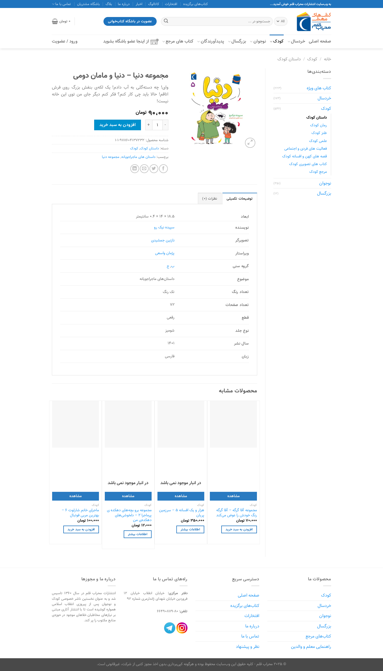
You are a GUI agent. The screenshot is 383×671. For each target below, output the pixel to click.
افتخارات (171, 4)
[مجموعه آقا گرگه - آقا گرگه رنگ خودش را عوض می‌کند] (233, 424)
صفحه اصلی (320, 41)
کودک (277, 41)
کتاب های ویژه (319, 88)
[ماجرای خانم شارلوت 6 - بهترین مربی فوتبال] (75, 424)
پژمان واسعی (164, 253)
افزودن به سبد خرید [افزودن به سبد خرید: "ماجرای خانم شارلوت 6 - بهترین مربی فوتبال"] (81, 529)
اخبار (139, 4)
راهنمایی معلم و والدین (311, 646)
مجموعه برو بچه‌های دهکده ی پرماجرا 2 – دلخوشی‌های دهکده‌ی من (129, 515)
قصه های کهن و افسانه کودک (304, 156)
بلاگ (109, 4)
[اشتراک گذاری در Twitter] (153, 168)
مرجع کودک (318, 171)
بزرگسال (237, 41)
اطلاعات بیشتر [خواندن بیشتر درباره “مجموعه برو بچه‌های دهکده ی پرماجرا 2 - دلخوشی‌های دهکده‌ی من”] (137, 534)
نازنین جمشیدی (162, 240)
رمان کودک (318, 125)
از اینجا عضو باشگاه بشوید (131, 41)
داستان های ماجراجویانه (138, 157)
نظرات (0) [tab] (209, 199)
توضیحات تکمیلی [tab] (240, 199)
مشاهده (233, 496)
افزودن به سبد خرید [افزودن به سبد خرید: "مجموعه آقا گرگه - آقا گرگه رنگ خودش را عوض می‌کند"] (239, 529)
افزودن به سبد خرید (117, 124)
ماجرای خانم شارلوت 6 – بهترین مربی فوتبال (80, 513)
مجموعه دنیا (110, 157)
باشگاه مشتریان (88, 4)
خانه (327, 59)
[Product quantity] (157, 125)
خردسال (296, 41)
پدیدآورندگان (210, 41)
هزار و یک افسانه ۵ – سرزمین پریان (181, 513)
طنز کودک (319, 132)
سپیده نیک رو (164, 227)
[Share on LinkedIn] (134, 168)
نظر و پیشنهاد (247, 646)
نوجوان (258, 41)
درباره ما (124, 4)
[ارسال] (165, 21)
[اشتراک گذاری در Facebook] (163, 168)
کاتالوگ (153, 4)
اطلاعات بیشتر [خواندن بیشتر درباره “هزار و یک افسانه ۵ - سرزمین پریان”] (190, 529)
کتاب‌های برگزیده (195, 4)
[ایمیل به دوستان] (144, 168)
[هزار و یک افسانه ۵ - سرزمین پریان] (180, 424)
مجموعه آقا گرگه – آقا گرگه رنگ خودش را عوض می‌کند (236, 513)
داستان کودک (289, 59)
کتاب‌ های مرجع (178, 41)
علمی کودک (318, 140)
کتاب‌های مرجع (318, 636)
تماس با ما (61, 4)
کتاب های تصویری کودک (308, 164)
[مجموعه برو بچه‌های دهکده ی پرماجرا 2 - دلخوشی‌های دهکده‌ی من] (128, 424)
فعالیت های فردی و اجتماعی (305, 148)
